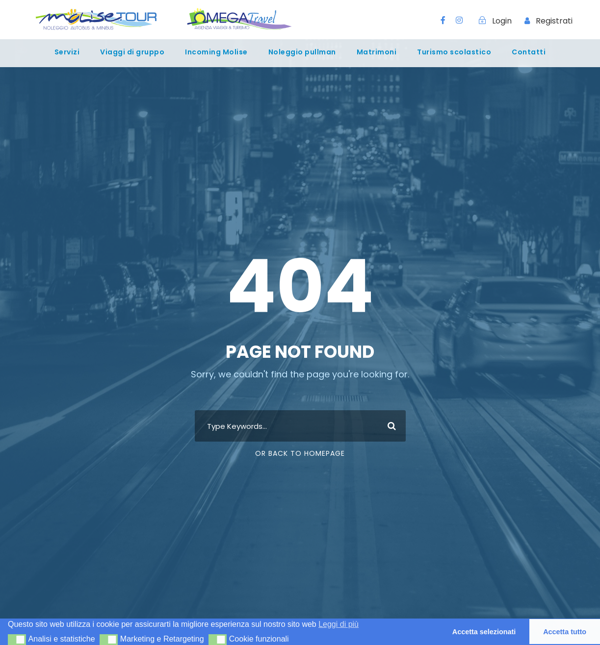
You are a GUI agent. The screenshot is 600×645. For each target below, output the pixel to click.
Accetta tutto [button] (564, 632)
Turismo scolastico (454, 52)
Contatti (529, 52)
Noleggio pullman (302, 52)
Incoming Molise (216, 52)
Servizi (67, 52)
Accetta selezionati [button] (484, 632)
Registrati (554, 20)
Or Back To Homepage (300, 453)
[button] (17, 639)
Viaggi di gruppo (132, 52)
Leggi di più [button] (338, 624)
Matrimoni (377, 52)
